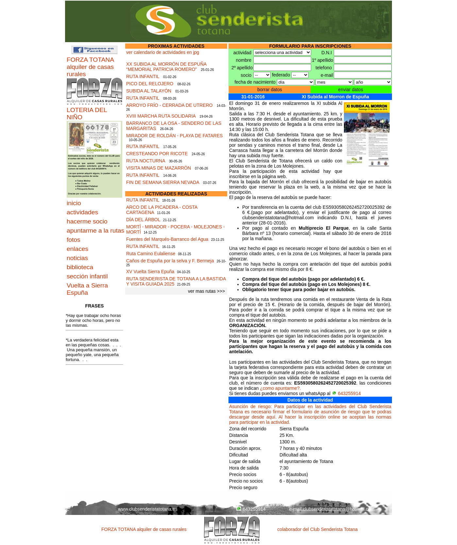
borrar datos (269, 89)
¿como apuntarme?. (280, 388)
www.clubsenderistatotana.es (147, 509)
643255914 (346, 393)
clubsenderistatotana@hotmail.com (339, 509)
